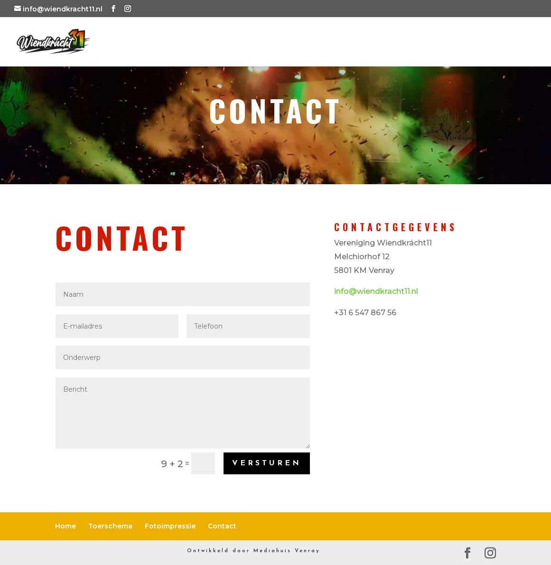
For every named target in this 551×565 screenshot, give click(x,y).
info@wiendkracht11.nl (376, 291)
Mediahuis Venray (286, 551)
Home (213, 43)
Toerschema (293, 43)
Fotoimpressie (406, 43)
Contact (506, 43)
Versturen (266, 463)
